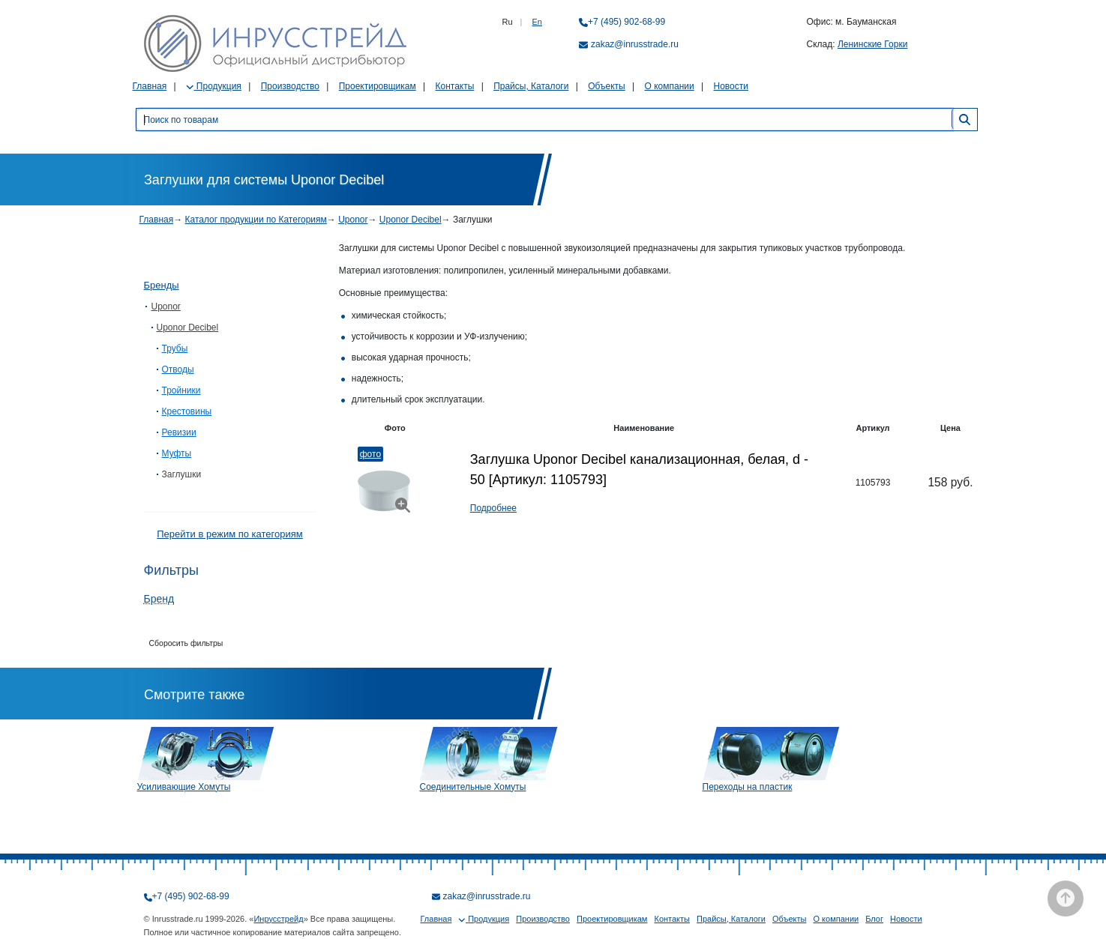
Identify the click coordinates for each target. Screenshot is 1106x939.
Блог (874, 918)
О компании (669, 86)
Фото (370, 454)
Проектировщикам (377, 86)
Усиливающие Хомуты (184, 787)
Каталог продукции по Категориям (256, 219)
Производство (290, 86)
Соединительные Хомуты (473, 787)
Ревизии (179, 432)
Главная (150, 86)
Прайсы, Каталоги (530, 86)
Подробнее (493, 508)
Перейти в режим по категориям (229, 534)
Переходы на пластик (748, 787)
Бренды (161, 285)
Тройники (181, 390)
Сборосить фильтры (186, 642)
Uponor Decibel (410, 219)
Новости (731, 86)
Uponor (352, 219)
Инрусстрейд (278, 918)
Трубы (175, 348)
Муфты (177, 453)
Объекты (606, 86)
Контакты (454, 86)
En (537, 21)
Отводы (178, 369)
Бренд (159, 599)
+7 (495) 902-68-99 (626, 21)
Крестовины (187, 411)
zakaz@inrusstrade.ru (635, 44)
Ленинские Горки (872, 44)
